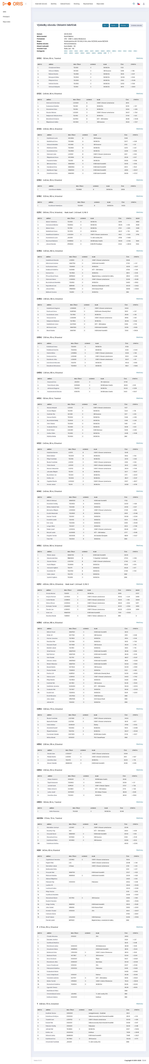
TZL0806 (70, 564)
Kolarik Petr (49, 1023)
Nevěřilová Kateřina (52, 234)
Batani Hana (50, 228)
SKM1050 (71, 170)
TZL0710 (70, 574)
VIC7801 (71, 683)
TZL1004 (71, 539)
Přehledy (123, 25)
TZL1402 (70, 433)
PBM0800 (71, 558)
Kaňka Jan (50, 478)
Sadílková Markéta (52, 895)
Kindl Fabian (50, 917)
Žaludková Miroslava (53, 366)
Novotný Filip (51, 831)
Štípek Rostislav (52, 731)
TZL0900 (72, 513)
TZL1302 (70, 417)
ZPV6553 (70, 244)
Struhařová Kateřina (53, 984)
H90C (94, 53)
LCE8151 (71, 260)
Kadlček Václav (51, 1013)
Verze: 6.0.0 (38, 1060)
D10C (66, 51)
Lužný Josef (51, 792)
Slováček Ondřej (52, 504)
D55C (109, 51)
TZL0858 (79, 189)
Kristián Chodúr (51, 911)
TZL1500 (70, 420)
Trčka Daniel (51, 465)
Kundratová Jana (52, 315)
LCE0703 (70, 561)
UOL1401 (70, 430)
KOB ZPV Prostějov (96, 244)
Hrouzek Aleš (50, 872)
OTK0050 (74, 952)
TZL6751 (73, 363)
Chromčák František (52, 1042)
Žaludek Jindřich (52, 939)
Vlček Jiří (50, 635)
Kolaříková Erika (52, 173)
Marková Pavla (51, 955)
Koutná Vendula (51, 901)
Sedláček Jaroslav (53, 686)
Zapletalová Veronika (53, 860)
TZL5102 (71, 702)
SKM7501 (72, 632)
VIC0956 (71, 157)
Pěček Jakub (51, 555)
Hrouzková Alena (52, 949)
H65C (88, 53)
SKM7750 (72, 263)
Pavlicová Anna (52, 311)
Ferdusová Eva (51, 356)
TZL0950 (71, 151)
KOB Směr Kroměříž (100, 164)
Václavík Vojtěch (52, 568)
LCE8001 (67, 609)
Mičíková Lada (51, 327)
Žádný (96, 725)
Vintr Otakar (51, 424)
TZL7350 (73, 315)
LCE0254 (70, 234)
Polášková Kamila (52, 350)
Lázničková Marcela (53, 363)
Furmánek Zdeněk (53, 734)
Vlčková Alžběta (54, 71)
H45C (77, 53)
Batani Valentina (51, 222)
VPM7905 (72, 699)
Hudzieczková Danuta (54, 391)
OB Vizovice (107, 71)
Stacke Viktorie (51, 112)
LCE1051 (70, 154)
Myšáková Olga (52, 170)
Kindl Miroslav (51, 696)
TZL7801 (71, 648)
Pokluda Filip (50, 882)
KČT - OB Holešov (102, 119)
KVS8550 (70, 241)
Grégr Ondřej (50, 904)
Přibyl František (52, 459)
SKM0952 (71, 167)
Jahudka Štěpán (52, 472)
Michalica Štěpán (52, 510)
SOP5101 (70, 786)
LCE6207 (68, 754)
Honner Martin (51, 417)
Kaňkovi (98, 997)
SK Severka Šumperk (100, 536)
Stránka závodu (136, 25)
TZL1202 (71, 478)
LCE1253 (75, 103)
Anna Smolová (51, 959)
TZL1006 (71, 523)
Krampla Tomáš (51, 606)
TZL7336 (71, 641)
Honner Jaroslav (52, 638)
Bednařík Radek (52, 721)
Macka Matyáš (52, 408)
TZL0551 (70, 222)
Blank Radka (51, 330)
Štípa (97, 959)
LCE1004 (72, 529)
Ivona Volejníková (52, 975)
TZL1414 (70, 411)
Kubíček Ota (51, 414)
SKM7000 (72, 651)
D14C (76, 51)
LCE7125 (71, 721)
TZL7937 (71, 689)
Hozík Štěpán (51, 564)
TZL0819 (70, 577)
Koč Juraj (50, 523)
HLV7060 (73, 324)
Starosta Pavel (51, 645)
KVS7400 (71, 734)
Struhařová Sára (51, 109)
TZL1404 (70, 436)
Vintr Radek (50, 657)
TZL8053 (72, 266)
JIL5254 (76, 382)
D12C (71, 51)
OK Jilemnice (105, 382)
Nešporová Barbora (53, 321)
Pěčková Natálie (51, 875)
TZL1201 (71, 475)
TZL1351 (76, 67)
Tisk (104, 25)
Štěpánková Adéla (52, 122)
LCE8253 (72, 279)
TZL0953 (71, 148)
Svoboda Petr (51, 689)
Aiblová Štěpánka (51, 879)
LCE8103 (71, 677)
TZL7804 (71, 680)
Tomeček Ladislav (53, 978)
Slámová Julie (51, 154)
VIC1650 (71, 840)
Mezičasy (139, 58)
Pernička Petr (51, 641)
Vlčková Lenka (50, 1035)
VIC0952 (71, 138)
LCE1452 (71, 860)
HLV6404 (72, 686)
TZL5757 (77, 388)
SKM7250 (73, 327)
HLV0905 (72, 532)
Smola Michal (50, 593)
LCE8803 (67, 600)
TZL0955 (71, 141)
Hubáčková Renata (52, 260)
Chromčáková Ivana (53, 994)
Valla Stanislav (54, 811)
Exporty (113, 25)
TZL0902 (72, 504)
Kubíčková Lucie (52, 138)
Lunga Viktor (51, 526)
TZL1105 (71, 459)
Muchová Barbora (52, 241)
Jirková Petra (50, 289)
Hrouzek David (51, 834)
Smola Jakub (51, 484)
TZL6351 (73, 347)
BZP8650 (72, 276)
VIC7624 (72, 667)
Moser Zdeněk (52, 763)
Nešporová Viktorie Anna (54, 116)
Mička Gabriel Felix (53, 507)
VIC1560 (71, 837)
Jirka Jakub (50, 699)
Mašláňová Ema (52, 141)
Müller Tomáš (51, 981)
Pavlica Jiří (50, 673)
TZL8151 (71, 292)
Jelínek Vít (50, 702)
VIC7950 (69, 1039)
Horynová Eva (51, 382)
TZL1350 (76, 80)
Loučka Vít (49, 885)
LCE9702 (69, 1019)
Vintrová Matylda (54, 87)
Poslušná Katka (52, 160)
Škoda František (52, 462)
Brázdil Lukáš (51, 532)
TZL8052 (70, 225)
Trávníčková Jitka (53, 385)
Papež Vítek (49, 863)
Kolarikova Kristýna (52, 1016)
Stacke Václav (51, 561)
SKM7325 (72, 654)
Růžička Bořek (51, 436)
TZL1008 (71, 507)
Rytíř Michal (50, 654)
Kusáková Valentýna (55, 206)
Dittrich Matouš (52, 500)
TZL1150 (75, 116)
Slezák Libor (51, 754)
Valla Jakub (51, 574)
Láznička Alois (52, 795)
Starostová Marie (51, 898)
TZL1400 (70, 427)
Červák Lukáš (50, 920)
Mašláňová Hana (51, 231)
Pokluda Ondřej (51, 1026)
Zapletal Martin (52, 481)
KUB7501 (71, 673)
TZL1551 (76, 87)
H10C (120, 51)
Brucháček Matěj (52, 420)
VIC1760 (71, 898)
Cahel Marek (50, 600)
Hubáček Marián (52, 452)
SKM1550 (72, 875)
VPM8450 (72, 289)
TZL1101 (71, 472)
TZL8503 (72, 670)
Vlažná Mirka (51, 353)
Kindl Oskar (51, 430)
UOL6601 (67, 606)
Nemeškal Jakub (51, 866)
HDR (105, 53)
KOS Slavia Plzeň (97, 289)
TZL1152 (75, 109)
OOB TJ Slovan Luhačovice (105, 103)
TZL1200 (71, 456)
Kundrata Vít (51, 571)
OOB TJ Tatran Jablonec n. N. (97, 616)
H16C (135, 51)
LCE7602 (67, 597)
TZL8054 (73, 984)
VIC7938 (71, 645)
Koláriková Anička (52, 843)
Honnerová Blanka (52, 225)
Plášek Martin (51, 757)
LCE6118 (68, 757)
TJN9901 (67, 616)
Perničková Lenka (52, 946)
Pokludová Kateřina (53, 968)
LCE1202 (71, 481)
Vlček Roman (51, 651)
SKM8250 (70, 1035)
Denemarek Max (52, 558)
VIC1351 (76, 71)
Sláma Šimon (50, 603)
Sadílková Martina (53, 943)
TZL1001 (71, 516)
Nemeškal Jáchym (53, 827)
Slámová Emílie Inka (53, 103)
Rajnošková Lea (51, 286)
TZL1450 (76, 74)
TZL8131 (66, 593)
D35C (97, 51)
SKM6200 (69, 763)
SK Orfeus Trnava (101, 792)
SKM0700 (71, 555)
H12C (125, 51)
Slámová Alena (51, 279)
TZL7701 (71, 657)
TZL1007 (71, 526)
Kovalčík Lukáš (51, 520)
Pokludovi (95, 882)
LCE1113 (71, 462)
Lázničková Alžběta (55, 189)
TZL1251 (75, 106)
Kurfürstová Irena (51, 266)
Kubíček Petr (51, 683)
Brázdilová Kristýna (52, 119)
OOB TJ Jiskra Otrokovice (104, 952)
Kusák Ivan (50, 692)
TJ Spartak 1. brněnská (100, 558)
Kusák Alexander (52, 513)
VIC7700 (72, 635)
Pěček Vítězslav (52, 664)
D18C (86, 51)
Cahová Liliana (51, 914)
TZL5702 (71, 731)
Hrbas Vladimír (53, 779)
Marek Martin (51, 667)
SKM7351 (73, 330)
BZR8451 (72, 286)
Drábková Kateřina (52, 270)
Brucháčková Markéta (53, 282)
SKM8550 (74, 949)
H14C (130, 51)
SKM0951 (71, 173)
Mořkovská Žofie (51, 869)
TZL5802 (71, 782)
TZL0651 (80, 206)
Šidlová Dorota (53, 74)
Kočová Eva (50, 273)
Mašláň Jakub (51, 648)
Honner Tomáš (51, 516)
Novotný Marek (51, 616)
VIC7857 (73, 955)
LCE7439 (71, 718)
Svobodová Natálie (52, 106)
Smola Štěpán (51, 411)
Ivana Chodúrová (52, 965)
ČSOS (144, 1060)
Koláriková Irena (52, 347)
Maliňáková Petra (52, 991)
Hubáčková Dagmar (53, 308)
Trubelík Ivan (50, 1019)
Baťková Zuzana (51, 292)
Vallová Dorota (53, 84)
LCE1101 (71, 465)
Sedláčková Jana (52, 324)
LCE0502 (67, 603)
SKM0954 (71, 164)
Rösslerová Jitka (52, 962)
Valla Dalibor (51, 725)
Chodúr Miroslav (52, 936)
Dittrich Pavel (51, 632)
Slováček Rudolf (52, 728)
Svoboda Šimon (52, 427)
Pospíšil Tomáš (52, 536)
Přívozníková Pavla (52, 276)
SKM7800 (72, 661)
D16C (81, 51)
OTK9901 (74, 981)
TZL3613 (70, 795)
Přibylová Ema (53, 80)
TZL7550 (72, 273)
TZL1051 (70, 160)
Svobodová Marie (52, 971)
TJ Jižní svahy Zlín (96, 238)
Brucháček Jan (52, 475)
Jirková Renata (51, 244)
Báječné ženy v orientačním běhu (103, 276)
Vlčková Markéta (52, 144)
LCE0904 (72, 510)
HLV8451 (72, 270)
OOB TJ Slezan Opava (102, 786)
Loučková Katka (51, 888)
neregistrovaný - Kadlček (97, 1013)
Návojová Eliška (54, 77)
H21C (66, 53)
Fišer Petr (50, 539)
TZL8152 (71, 282)
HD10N (100, 53)
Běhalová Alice (51, 164)
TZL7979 (70, 231)
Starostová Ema (52, 837)
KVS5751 (77, 391)
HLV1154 (75, 119)
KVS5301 (71, 779)
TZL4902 (69, 1029)
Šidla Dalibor (51, 456)
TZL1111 (71, 484)
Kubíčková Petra (52, 840)
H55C (83, 53)
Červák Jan (50, 609)
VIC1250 (75, 122)
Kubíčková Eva (50, 1039)
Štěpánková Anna (52, 157)
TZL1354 (76, 77)
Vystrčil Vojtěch (52, 577)
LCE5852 (74, 353)
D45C (103, 51)
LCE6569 (73, 308)
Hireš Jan (49, 612)
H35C (71, 53)
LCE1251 (75, 112)
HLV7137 (73, 978)
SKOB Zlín (106, 67)
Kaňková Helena (52, 997)
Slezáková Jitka (52, 359)
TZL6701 (68, 760)
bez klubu (99, 962)
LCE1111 (71, 452)
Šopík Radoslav (53, 782)
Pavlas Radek (51, 670)
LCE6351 (73, 359)
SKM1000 (72, 500)
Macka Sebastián (53, 468)
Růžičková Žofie (52, 148)
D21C (92, 51)
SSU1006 (72, 536)
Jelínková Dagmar (53, 388)
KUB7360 (73, 311)
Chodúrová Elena (54, 67)
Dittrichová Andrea (52, 263)
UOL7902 (72, 696)
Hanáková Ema (52, 167)
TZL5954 (73, 366)
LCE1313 (70, 408)
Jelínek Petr (49, 1029)
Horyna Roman (51, 597)
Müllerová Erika (52, 952)
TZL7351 (70, 228)
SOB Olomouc (97, 430)
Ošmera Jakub (51, 661)
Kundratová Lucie (52, 238)
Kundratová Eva (52, 151)
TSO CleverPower (99, 737)
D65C (114, 51)
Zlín (93, 911)
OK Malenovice (101, 946)
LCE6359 (73, 318)
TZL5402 (71, 728)
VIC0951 (70, 144)
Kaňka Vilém (51, 433)
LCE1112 (71, 468)
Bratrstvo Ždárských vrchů (100, 286)
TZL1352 (76, 84)
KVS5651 (77, 385)
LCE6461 (73, 356)
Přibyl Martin (51, 680)
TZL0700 (70, 571)
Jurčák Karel (52, 786)
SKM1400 (72, 834)
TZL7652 (73, 321)
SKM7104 (72, 664)
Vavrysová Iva (51, 318)
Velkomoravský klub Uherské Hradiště (101, 1016)
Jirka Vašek (49, 907)
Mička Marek (51, 737)
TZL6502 (72, 692)
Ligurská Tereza (52, 987)
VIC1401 (70, 414)
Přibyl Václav (50, 891)
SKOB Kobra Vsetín (97, 241)
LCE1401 (71, 827)
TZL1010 (71, 520)
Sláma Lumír (51, 677)
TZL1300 (70, 424)
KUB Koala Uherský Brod (102, 311)
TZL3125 (75, 811)
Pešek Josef (50, 529)
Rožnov (98, 975)
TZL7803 (71, 638)
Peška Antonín (52, 789)
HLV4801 (70, 789)
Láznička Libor (51, 760)
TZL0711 (70, 568)
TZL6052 (74, 350)
